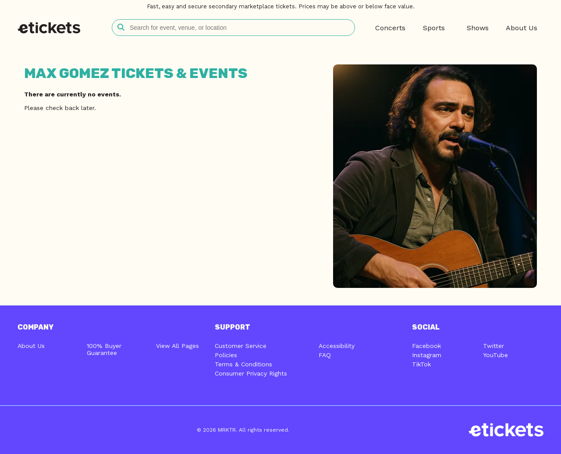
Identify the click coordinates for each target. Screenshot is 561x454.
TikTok (421, 364)
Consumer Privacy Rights (251, 373)
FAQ (325, 354)
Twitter (493, 345)
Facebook (426, 345)
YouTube (495, 354)
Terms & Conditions (243, 364)
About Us (31, 345)
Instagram (426, 354)
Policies (226, 354)
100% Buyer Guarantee (104, 349)
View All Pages (177, 345)
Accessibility (337, 345)
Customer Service (240, 345)
